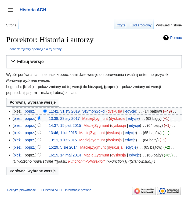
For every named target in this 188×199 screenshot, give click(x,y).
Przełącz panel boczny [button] (12, 12)
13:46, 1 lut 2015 (63, 133)
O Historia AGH (51, 190)
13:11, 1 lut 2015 (63, 140)
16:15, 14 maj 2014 (65, 155)
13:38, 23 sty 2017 (64, 118)
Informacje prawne (78, 190)
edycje (130, 111)
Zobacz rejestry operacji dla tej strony (35, 49)
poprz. (30, 111)
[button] (94, 62)
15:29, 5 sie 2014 (63, 147)
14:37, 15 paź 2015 (65, 125)
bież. (18, 118)
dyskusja (114, 111)
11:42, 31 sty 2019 (64, 111)
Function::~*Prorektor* (86, 161)
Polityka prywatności (22, 190)
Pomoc (176, 38)
